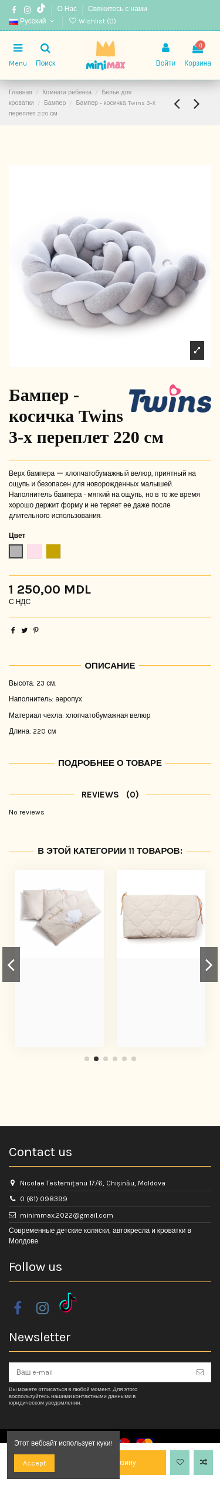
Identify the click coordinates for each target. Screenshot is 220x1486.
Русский (33, 21)
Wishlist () (92, 21)
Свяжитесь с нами (117, 9)
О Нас (68, 9)
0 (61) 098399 (43, 1199)
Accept (34, 1463)
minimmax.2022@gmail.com (66, 1215)
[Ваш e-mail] (99, 1372)
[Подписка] (200, 1372)
